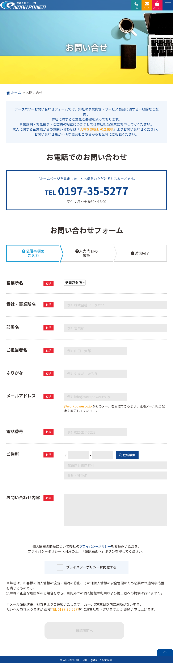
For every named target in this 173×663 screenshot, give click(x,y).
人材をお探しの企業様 (96, 129)
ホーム (13, 93)
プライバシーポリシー (95, 546)
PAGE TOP (165, 652)
